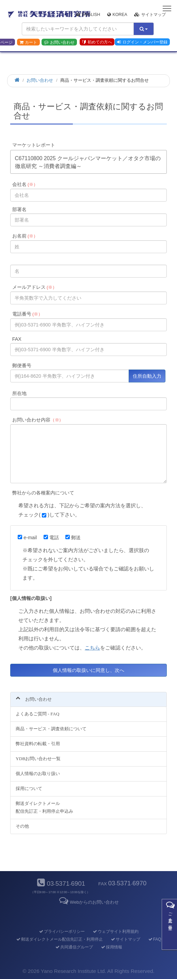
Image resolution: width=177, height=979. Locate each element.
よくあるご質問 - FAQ (37, 713)
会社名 (25, 184)
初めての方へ (97, 42)
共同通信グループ (74, 947)
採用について (29, 788)
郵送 (73, 537)
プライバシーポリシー (61, 931)
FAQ (154, 939)
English (88, 14)
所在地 (19, 393)
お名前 (25, 236)
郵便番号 (21, 365)
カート (28, 42)
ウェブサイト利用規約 (115, 931)
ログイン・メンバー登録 (142, 42)
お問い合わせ (59, 42)
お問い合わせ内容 (38, 419)
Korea (117, 14)
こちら (92, 648)
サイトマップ (150, 14)
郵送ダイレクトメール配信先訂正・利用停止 (59, 939)
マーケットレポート (33, 145)
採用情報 (111, 947)
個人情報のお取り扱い (38, 773)
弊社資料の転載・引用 (38, 743)
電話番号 (27, 314)
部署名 (19, 209)
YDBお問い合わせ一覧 (38, 758)
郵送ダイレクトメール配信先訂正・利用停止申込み (44, 807)
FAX (16, 339)
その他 (22, 826)
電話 (51, 537)
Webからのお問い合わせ (88, 902)
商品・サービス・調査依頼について (51, 728)
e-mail (27, 537)
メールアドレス (34, 287)
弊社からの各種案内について (43, 492)
